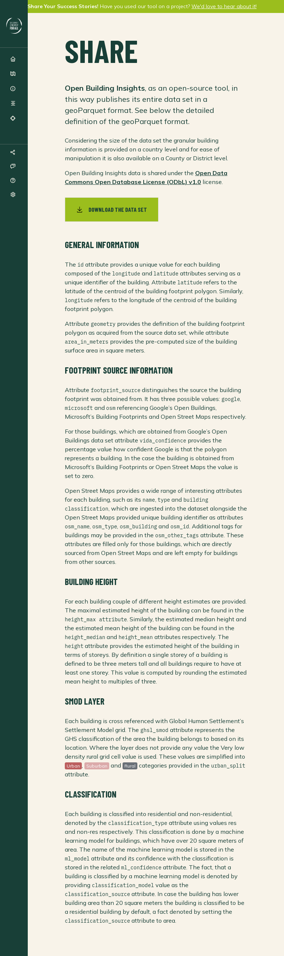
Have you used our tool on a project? (142, 6)
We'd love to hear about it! (224, 6)
